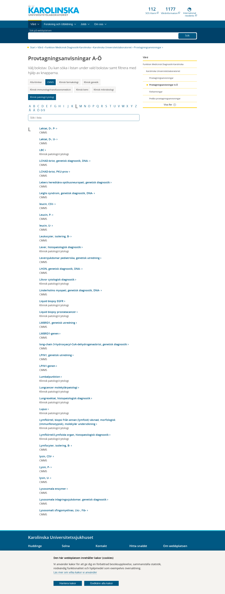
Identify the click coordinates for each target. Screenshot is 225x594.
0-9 (43, 110)
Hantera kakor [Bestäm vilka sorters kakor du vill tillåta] (68, 583)
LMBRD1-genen (49, 333)
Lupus (43, 409)
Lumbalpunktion (49, 376)
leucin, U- (45, 225)
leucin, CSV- (46, 204)
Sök (187, 35)
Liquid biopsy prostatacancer (57, 312)
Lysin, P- (44, 467)
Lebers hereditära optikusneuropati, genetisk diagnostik (74, 182)
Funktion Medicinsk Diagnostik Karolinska (68, 47)
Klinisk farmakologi (69, 82)
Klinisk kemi (82, 89)
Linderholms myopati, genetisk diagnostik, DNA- (69, 290)
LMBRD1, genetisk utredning (57, 322)
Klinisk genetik (91, 82)
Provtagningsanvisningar (147, 47)
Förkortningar (156, 91)
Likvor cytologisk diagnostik (56, 279)
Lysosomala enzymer (52, 488)
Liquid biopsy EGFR (51, 301)
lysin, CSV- (45, 456)
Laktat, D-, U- (47, 139)
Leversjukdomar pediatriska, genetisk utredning (69, 258)
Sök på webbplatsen (42, 35)
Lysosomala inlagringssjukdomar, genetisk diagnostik (72, 499)
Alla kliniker (36, 82)
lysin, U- (44, 478)
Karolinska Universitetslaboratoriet (112, 47)
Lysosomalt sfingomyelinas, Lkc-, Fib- (62, 510)
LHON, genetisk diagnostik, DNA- (60, 268)
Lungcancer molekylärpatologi (58, 387)
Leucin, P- (45, 214)
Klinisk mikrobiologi (104, 89)
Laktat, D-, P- (47, 128)
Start (33, 47)
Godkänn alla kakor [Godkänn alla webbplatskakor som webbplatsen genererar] (101, 583)
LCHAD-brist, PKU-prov (53, 171)
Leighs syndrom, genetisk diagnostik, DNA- (66, 193)
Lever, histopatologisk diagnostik (60, 247)
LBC (41, 150)
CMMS (50, 82)
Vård (40, 47)
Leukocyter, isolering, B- (54, 236)
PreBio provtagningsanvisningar (165, 98)
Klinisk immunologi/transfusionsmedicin (50, 89)
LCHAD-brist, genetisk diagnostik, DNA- (64, 161)
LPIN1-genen (47, 366)
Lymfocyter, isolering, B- (54, 445)
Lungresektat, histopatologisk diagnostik (64, 398)
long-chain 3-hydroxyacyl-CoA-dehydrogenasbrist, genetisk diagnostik (83, 344)
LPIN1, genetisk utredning (55, 355)
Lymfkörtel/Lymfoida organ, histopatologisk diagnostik (74, 434)
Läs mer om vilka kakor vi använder (75, 572)
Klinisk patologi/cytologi (42, 97)
